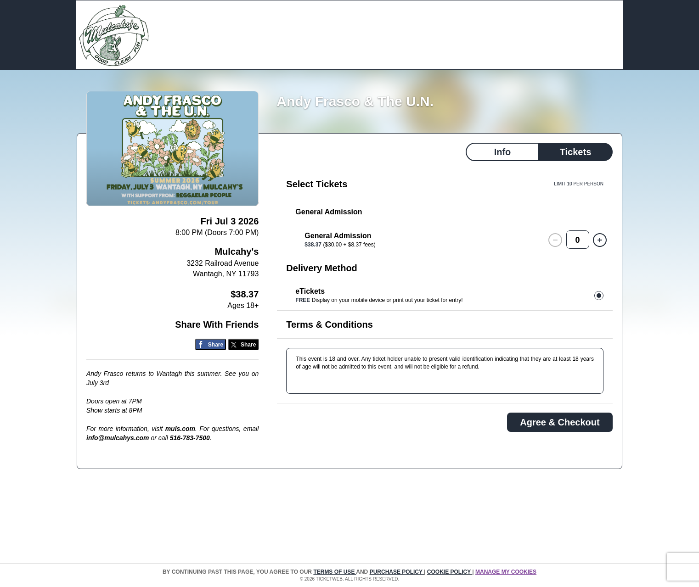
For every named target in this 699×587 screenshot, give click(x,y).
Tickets (576, 152)
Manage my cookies (505, 572)
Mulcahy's (236, 251)
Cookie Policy (449, 572)
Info (502, 152)
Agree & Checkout (559, 422)
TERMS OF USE (334, 572)
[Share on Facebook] (210, 344)
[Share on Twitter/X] (243, 344)
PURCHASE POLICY (397, 572)
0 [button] (577, 240)
